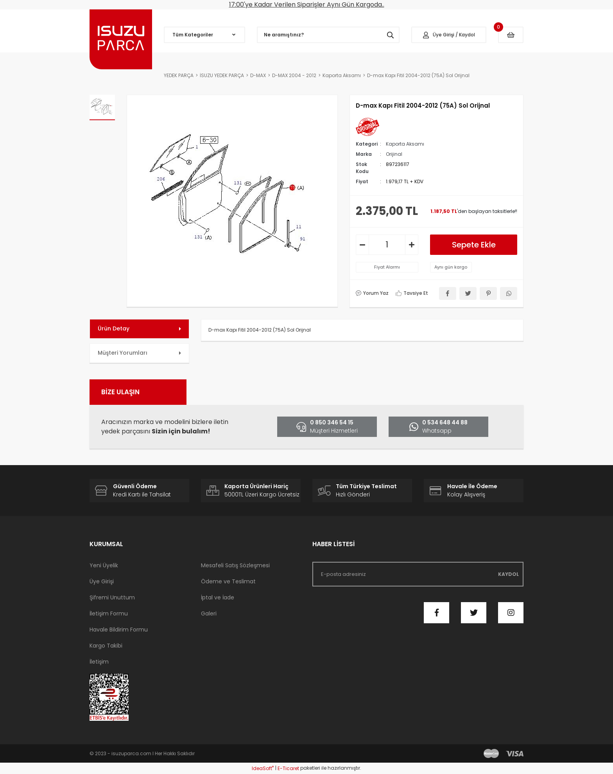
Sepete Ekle (474, 244)
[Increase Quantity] (411, 244)
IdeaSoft (263, 768)
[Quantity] (387, 244)
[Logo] (121, 39)
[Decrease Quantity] (362, 244)
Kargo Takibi (106, 646)
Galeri (209, 613)
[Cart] (510, 35)
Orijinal (394, 154)
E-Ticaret (288, 768)
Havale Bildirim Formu (119, 629)
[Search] (328, 35)
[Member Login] (448, 35)
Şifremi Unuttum (112, 597)
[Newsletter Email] (417, 574)
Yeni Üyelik (104, 565)
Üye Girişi (102, 581)
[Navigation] (204, 35)
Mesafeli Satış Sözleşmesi (235, 565)
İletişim (99, 662)
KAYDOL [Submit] (508, 574)
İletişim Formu (109, 613)
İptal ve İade (217, 597)
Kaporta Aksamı (405, 144)
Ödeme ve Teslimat (228, 581)
